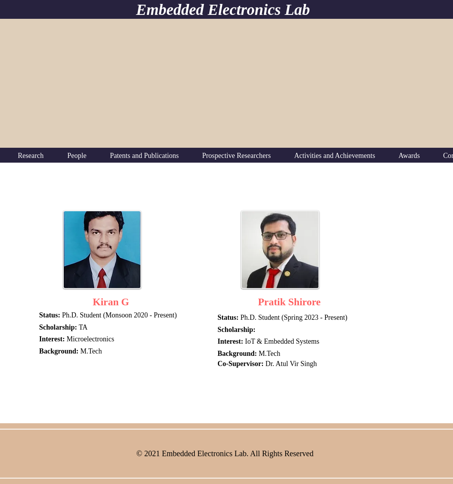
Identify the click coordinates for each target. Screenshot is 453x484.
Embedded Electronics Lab (223, 9)
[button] (31, 155)
